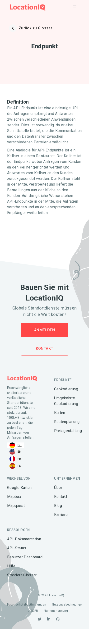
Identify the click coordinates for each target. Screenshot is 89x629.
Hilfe (11, 566)
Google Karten (19, 487)
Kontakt (44, 348)
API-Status (16, 548)
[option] (15, 452)
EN (15, 452)
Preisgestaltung (68, 430)
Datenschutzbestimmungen (26, 604)
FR (15, 459)
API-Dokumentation (24, 539)
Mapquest (16, 505)
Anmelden (44, 330)
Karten (59, 412)
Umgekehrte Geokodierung (66, 401)
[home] (26, 7)
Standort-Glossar (22, 575)
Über (58, 487)
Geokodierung (66, 389)
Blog (58, 505)
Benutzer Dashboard (24, 557)
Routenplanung (67, 421)
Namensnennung (56, 610)
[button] (75, 7)
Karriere (61, 514)
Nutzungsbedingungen (68, 604)
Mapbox (14, 496)
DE (15, 445)
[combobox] (15, 445)
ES (15, 466)
